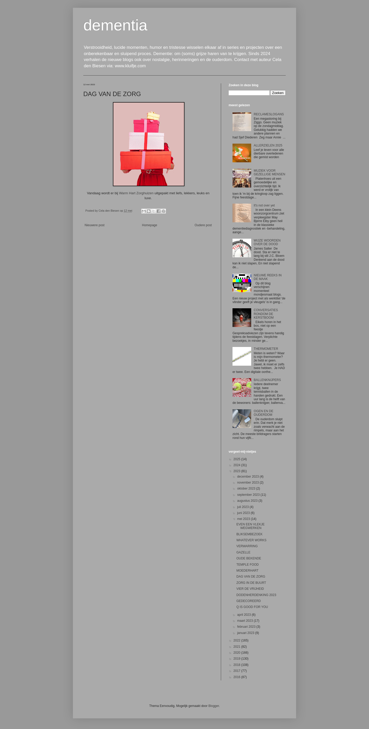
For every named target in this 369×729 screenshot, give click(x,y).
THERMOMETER (266, 349)
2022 (237, 640)
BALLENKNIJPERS (267, 380)
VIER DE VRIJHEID (250, 589)
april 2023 (244, 615)
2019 (237, 658)
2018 (237, 665)
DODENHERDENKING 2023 (256, 595)
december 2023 (248, 476)
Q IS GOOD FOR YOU (252, 607)
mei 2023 (244, 519)
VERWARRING (247, 546)
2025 (237, 459)
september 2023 (249, 495)
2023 (237, 471)
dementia (115, 25)
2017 (237, 671)
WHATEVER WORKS (251, 540)
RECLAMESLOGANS (269, 114)
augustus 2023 (247, 501)
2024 (237, 465)
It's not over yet (264, 205)
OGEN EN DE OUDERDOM (263, 413)
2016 (237, 677)
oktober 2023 (246, 488)
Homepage (149, 225)
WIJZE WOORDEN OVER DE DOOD (267, 242)
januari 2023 (246, 633)
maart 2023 (245, 621)
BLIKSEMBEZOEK (249, 534)
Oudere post (203, 225)
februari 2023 (246, 626)
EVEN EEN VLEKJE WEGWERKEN (250, 526)
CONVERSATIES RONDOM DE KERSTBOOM (266, 313)
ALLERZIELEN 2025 (268, 145)
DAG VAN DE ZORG (250, 576)
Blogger (213, 706)
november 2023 (248, 482)
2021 (237, 646)
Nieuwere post (95, 225)
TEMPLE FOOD (247, 564)
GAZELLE (243, 552)
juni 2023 (244, 513)
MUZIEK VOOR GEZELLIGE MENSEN (269, 172)
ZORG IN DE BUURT (251, 583)
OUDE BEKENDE (248, 558)
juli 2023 (243, 507)
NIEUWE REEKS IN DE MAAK (268, 277)
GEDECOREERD (248, 601)
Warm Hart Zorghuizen (136, 193)
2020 (237, 652)
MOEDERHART (247, 570)
